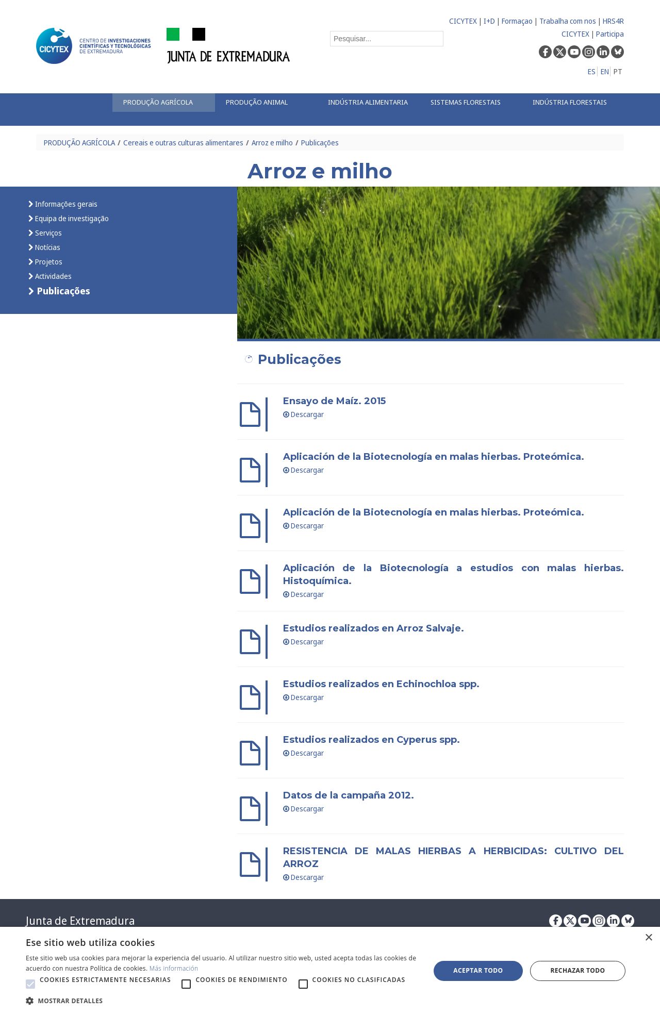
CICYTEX (463, 21)
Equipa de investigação (71, 218)
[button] (30, 984)
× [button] (648, 938)
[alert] (330, 971)
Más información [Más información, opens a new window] (174, 968)
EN (605, 71)
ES (592, 71)
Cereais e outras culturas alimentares (183, 142)
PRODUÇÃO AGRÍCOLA (79, 142)
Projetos (48, 262)
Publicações (320, 142)
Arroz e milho (272, 142)
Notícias (47, 247)
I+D (489, 21)
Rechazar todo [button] (577, 970)
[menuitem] (163, 102)
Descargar (303, 414)
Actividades (53, 276)
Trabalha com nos (567, 21)
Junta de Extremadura (80, 920)
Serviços (48, 233)
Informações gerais (65, 204)
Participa (610, 34)
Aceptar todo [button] (478, 970)
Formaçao (517, 21)
